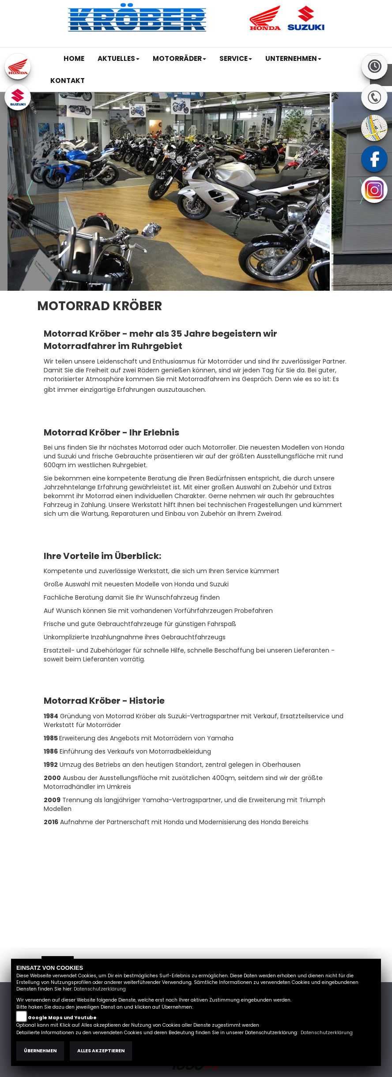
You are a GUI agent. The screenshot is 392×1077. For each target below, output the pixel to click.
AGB (261, 42)
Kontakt (286, 42)
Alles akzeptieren (100, 1050)
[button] (118, 59)
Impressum (230, 42)
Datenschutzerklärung (100, 989)
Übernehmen (40, 1050)
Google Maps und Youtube (62, 1017)
